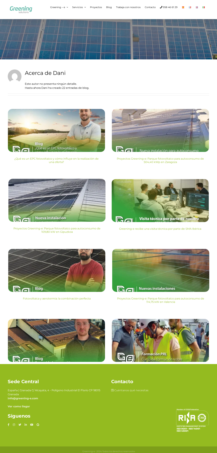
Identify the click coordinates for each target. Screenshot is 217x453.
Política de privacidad (80, 423)
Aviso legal (60, 423)
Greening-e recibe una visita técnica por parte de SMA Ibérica (56, 232)
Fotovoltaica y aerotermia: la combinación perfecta (126, 232)
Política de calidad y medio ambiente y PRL (139, 423)
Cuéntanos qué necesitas (129, 359)
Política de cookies (103, 423)
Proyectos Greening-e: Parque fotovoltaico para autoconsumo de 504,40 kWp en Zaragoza (125, 160)
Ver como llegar (19, 375)
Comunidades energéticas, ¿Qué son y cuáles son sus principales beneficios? (56, 307)
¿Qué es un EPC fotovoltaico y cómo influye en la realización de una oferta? (56, 160)
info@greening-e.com (23, 367)
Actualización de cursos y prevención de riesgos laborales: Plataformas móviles (125, 307)
